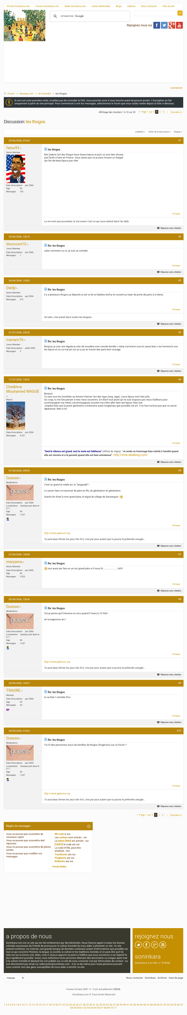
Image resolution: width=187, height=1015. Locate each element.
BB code (59, 834)
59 (74, 1007)
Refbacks (60, 861)
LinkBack (139, 132)
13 (33, 1004)
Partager (176, 214)
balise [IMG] (64, 840)
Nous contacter (134, 977)
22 (63, 1004)
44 (138, 1004)
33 (100, 1004)
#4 (179, 332)
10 (23, 1004)
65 (95, 1007)
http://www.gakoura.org (57, 533)
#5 (179, 379)
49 (154, 1004)
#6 (179, 470)
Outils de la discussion (158, 132)
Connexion (176, 87)
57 (181, 1004)
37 (114, 1004)
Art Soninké (44, 93)
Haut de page (176, 977)
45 (141, 1004)
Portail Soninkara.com (18, 6)
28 (84, 1004)
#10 (179, 730)
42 (131, 1004)
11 (26, 1004)
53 (168, 1004)
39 (121, 1004)
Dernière (176, 112)
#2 (179, 236)
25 (73, 1004)
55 (175, 1004)
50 (158, 1004)
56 (178, 1004)
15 (40, 1004)
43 (134, 1004)
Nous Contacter (149, 6)
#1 (179, 140)
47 (148, 1004)
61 (81, 1007)
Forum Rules (59, 866)
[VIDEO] (59, 844)
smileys (63, 837)
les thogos (35, 121)
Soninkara (150, 977)
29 (87, 1004)
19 (53, 1004)
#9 (179, 683)
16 (43, 1004)
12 (30, 1004)
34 (104, 1004)
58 (71, 1007)
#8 (179, 599)
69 (108, 1007)
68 (105, 1007)
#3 (179, 280)
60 (78, 1007)
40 (124, 1004)
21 (60, 1004)
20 (57, 1004)
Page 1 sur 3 (147, 112)
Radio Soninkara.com (75, 6)
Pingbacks (60, 857)
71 (115, 1007)
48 (151, 1004)
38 (117, 1004)
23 (67, 1004)
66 (98, 1007)
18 (50, 1004)
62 (85, 1007)
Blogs (118, 6)
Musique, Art (26, 93)
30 (90, 1004)
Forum (11, 93)
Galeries (131, 6)
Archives (162, 977)
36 (111, 1004)
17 (46, 1004)
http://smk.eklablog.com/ (131, 455)
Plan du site (168, 6)
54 (171, 1004)
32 (97, 1004)
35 (107, 1004)
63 (88, 1007)
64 (91, 1007)
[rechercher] (89, 16)
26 (77, 1004)
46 (144, 1004)
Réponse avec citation (169, 228)
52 (165, 1004)
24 (70, 1004)
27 (80, 1004)
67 (101, 1007)
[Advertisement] (114, 56)
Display (177, 132)
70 (112, 1007)
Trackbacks (61, 854)
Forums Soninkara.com (47, 6)
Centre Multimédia (101, 6)
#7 (179, 554)
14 (36, 1004)
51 (161, 1004)
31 (94, 1004)
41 (127, 1004)
